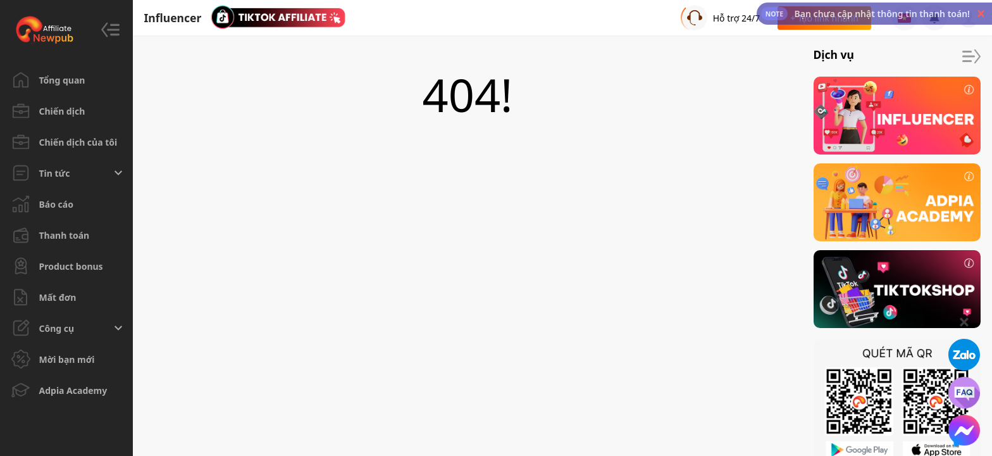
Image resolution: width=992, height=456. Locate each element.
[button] (981, 13)
